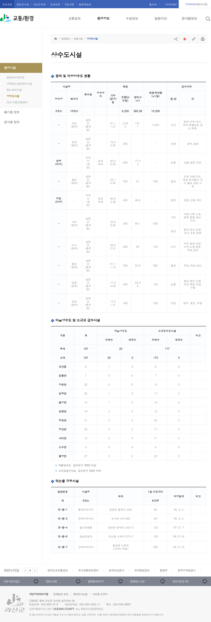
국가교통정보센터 (88, 570)
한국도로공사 (116, 570)
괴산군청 (7, 4)
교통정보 (74, 18)
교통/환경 (23, 18)
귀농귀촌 (69, 4)
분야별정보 (189, 18)
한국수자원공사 (186, 570)
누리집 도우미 (100, 594)
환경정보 (103, 18)
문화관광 (55, 4)
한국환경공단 (141, 570)
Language (171, 4)
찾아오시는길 (80, 594)
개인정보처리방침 (38, 594)
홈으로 (153, 4)
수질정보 (132, 18)
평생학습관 (85, 4)
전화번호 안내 (60, 594)
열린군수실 (22, 4)
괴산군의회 (39, 4)
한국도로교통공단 (57, 570)
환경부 (163, 570)
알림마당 (160, 18)
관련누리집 (196, 4)
